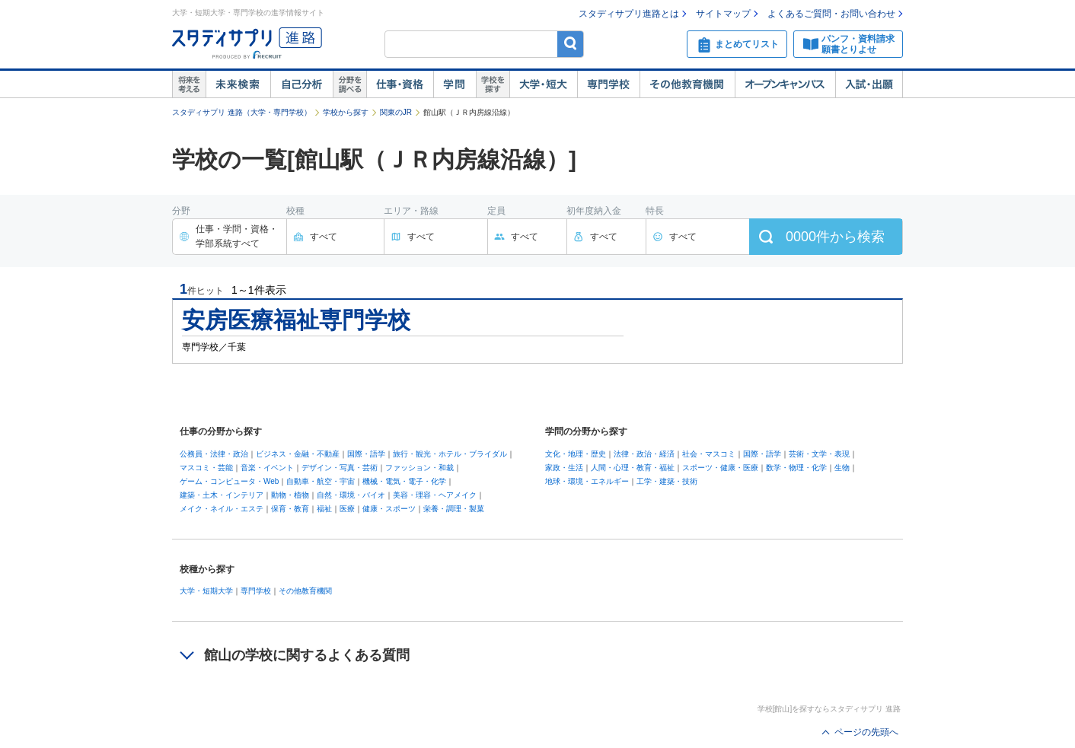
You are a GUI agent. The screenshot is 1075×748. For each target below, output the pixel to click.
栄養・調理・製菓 (453, 509)
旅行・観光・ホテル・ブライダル (450, 454)
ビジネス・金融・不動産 (298, 454)
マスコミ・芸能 (206, 467)
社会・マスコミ (708, 454)
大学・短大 (543, 84)
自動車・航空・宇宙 (320, 481)
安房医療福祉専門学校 (296, 320)
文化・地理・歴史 (575, 454)
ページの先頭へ (866, 732)
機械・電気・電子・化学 (404, 481)
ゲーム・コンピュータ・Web (229, 481)
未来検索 (238, 84)
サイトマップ (723, 13)
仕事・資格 (399, 84)
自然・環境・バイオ (351, 495)
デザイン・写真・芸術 (339, 467)
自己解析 (301, 84)
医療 (347, 509)
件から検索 (835, 236)
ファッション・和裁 (419, 467)
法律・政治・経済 (644, 454)
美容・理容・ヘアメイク (435, 495)
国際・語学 (366, 454)
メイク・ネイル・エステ (221, 509)
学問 (454, 84)
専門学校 (608, 84)
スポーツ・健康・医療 (720, 467)
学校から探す (345, 112)
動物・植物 (290, 495)
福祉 (324, 509)
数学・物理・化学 (796, 467)
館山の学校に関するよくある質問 (307, 655)
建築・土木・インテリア (221, 495)
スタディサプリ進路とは (629, 13)
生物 (842, 467)
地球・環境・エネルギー (587, 481)
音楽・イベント (267, 467)
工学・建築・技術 (666, 481)
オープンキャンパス (785, 84)
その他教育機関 (687, 84)
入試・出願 (869, 84)
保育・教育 (290, 509)
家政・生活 (564, 467)
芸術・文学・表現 (819, 454)
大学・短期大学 (206, 591)
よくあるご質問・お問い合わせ (831, 13)
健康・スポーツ (389, 509)
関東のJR (396, 112)
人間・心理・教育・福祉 (633, 467)
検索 (570, 43)
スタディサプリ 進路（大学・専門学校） (241, 112)
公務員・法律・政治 (214, 454)
